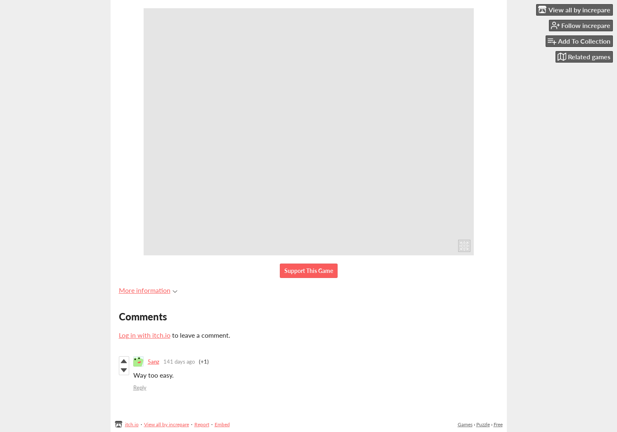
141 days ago (179, 361)
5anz (153, 361)
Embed (222, 424)
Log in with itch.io (144, 335)
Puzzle (483, 424)
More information (148, 290)
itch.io (132, 424)
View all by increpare (166, 424)
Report (201, 424)
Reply (140, 387)
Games (465, 424)
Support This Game (308, 270)
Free (498, 424)
